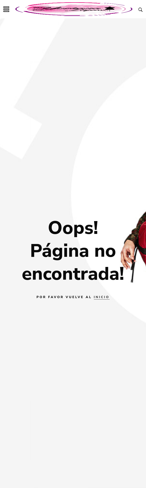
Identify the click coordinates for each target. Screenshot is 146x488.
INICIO (102, 297)
